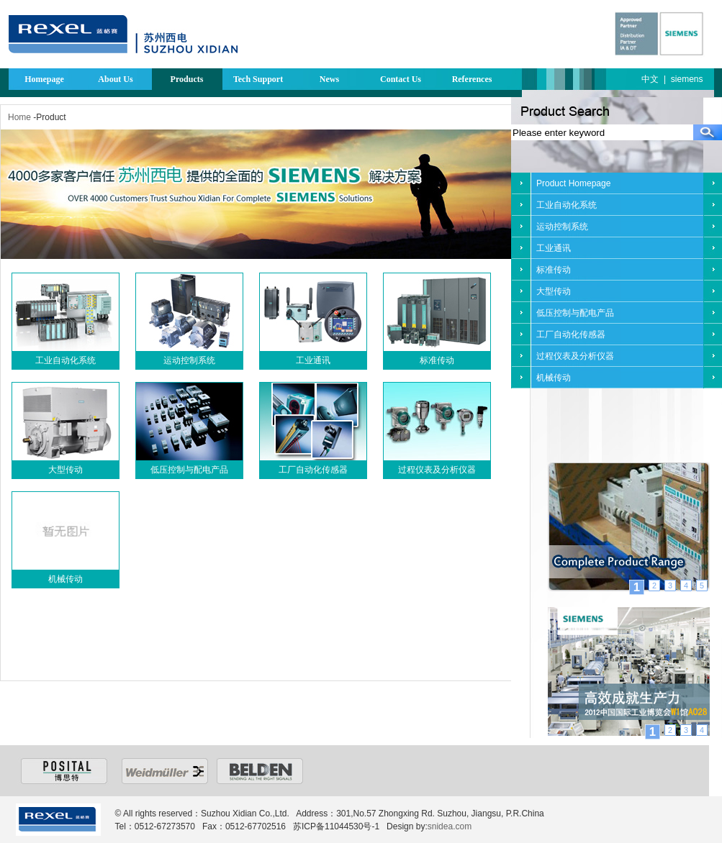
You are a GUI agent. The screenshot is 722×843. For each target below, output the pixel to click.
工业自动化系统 (65, 360)
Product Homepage (573, 183)
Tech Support (258, 79)
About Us (115, 79)
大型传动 (65, 470)
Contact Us (400, 79)
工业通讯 (313, 360)
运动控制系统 (189, 360)
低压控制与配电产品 (189, 470)
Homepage (44, 79)
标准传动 (437, 360)
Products (187, 79)
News (329, 79)
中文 (650, 79)
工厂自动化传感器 (313, 470)
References (472, 79)
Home (19, 117)
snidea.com (449, 826)
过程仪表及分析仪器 (437, 470)
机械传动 (65, 579)
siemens (687, 79)
